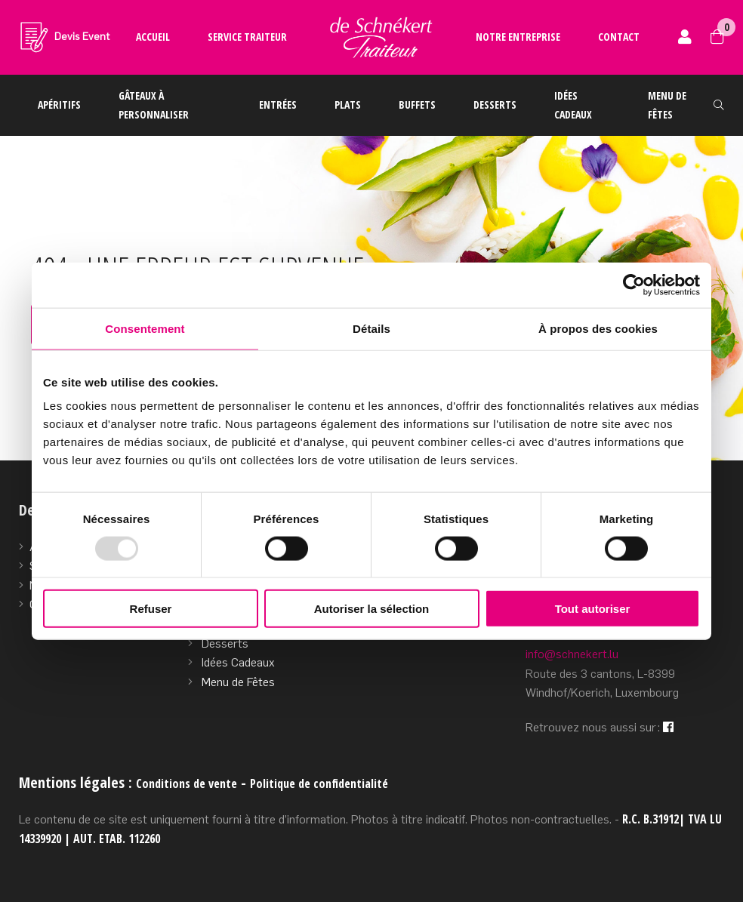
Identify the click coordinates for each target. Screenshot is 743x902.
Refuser (151, 608)
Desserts (494, 104)
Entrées (278, 104)
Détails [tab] (371, 328)
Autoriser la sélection (372, 608)
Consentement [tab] (144, 328)
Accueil (153, 36)
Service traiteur (247, 36)
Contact (619, 36)
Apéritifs (59, 104)
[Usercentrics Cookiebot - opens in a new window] (634, 284)
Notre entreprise (518, 36)
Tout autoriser (592, 608)
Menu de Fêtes (238, 682)
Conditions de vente (186, 783)
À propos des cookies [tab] (598, 328)
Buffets (417, 104)
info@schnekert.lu (572, 654)
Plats (348, 104)
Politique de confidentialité (319, 783)
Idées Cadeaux (238, 662)
